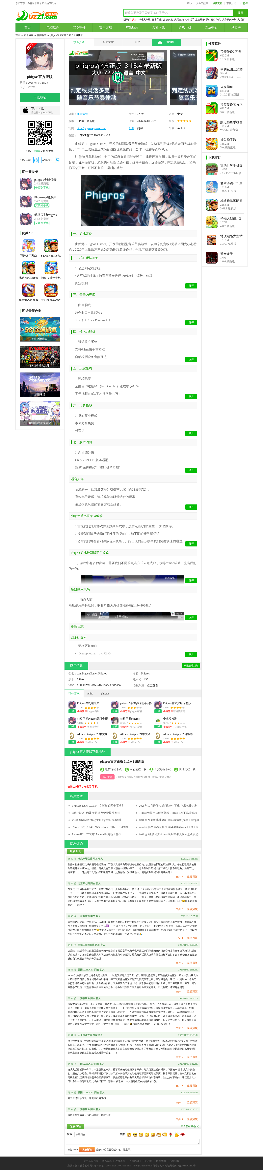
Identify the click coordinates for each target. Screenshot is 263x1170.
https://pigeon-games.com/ (91, 128)
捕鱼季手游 (228, 139)
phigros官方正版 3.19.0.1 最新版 (122, 761)
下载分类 (231, 3)
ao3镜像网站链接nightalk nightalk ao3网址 (96, 820)
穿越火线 (168, 19)
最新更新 (217, 3)
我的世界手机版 (231, 165)
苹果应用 (132, 27)
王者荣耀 (157, 19)
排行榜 (244, 3)
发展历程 (120, 1160)
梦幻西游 (210, 19)
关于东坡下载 (91, 1160)
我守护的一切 (229, 19)
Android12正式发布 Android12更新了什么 (96, 834)
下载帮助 (134, 1160)
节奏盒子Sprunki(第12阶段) (230, 254)
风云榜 (236, 27)
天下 (134, 19)
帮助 (189, 3)
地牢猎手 (189, 19)
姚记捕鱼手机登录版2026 (231, 122)
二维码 (36, 151)
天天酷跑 (179, 19)
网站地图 (161, 1160)
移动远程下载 (138, 769)
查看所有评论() (190, 1126)
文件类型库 (202, 3)
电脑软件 (52, 27)
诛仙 (218, 19)
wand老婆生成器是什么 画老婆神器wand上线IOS (168, 827)
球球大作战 (144, 19)
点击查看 (152, 685)
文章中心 (211, 27)
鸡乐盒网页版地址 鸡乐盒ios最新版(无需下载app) (169, 820)
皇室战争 (200, 19)
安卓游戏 (105, 27)
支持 (180, 876)
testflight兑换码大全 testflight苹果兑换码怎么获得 (168, 834)
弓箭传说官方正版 (231, 104)
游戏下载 (184, 27)
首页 (27, 27)
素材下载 (158, 27)
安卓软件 (79, 27)
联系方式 (107, 1160)
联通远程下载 (187, 769)
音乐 (81, 162)
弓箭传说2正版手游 (230, 51)
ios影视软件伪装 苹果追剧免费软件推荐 (96, 812)
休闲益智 (41, 35)
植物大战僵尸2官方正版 (230, 218)
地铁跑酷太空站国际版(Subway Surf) (231, 236)
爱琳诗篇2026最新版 (231, 183)
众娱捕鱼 (226, 87)
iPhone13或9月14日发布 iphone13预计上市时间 (100, 827)
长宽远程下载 (162, 769)
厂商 (131, 128)
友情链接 (174, 1160)
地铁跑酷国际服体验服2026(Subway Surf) (231, 201)
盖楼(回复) (192, 876)
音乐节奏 (134, 143)
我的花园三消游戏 (231, 69)
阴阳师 (127, 19)
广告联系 (147, 1160)
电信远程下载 (113, 769)
